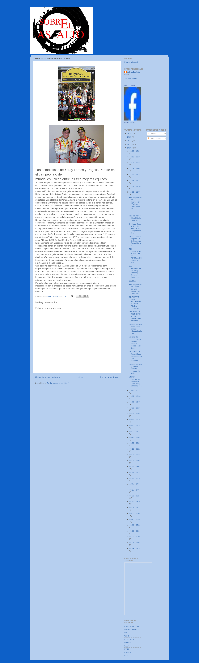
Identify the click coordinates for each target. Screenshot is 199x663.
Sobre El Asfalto (129, 85)
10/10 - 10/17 (135, 402)
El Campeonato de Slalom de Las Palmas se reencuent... (135, 288)
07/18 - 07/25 (135, 472)
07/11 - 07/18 (135, 478)
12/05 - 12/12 (135, 163)
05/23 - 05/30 (135, 519)
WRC (126, 636)
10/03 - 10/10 (135, 408)
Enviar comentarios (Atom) (58, 383)
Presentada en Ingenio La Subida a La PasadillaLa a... (135, 241)
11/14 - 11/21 (135, 180)
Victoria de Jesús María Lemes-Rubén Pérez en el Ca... (135, 342)
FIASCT (127, 652)
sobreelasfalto (133, 72)
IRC (126, 633)
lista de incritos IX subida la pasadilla (135, 218)
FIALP (127, 649)
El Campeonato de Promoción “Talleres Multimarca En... (135, 203)
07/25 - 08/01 (135, 466)
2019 (129, 133)
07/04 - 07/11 (135, 484)
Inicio (80, 377)
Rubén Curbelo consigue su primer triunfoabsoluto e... (135, 328)
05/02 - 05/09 (135, 537)
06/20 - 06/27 (135, 496)
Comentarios (154, 138)
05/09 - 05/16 (135, 531)
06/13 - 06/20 (135, 502)
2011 (129, 144)
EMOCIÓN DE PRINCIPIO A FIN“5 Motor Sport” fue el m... (135, 316)
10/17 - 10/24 (135, 396)
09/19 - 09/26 (135, 420)
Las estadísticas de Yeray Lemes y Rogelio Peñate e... (135, 271)
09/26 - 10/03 (135, 414)
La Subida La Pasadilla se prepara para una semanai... (135, 356)
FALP (126, 646)
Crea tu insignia (129, 122)
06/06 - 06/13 (135, 508)
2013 (129, 137)
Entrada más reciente (47, 377)
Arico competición (131, 629)
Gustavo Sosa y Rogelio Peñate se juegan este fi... (135, 228)
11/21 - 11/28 (135, 174)
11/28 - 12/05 (135, 169)
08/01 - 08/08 (135, 461)
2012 (129, 141)
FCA (126, 656)
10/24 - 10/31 (135, 390)
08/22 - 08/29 (135, 443)
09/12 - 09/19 (135, 425)
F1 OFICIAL (129, 639)
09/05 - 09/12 (135, 431)
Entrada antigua (109, 377)
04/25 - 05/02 (135, 543)
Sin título (132, 281)
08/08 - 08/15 (135, 455)
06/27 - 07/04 (135, 490)
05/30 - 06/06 (135, 513)
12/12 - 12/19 (135, 157)
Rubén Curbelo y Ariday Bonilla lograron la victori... (135, 368)
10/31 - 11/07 (135, 192)
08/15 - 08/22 (135, 449)
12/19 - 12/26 (135, 151)
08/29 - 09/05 (135, 437)
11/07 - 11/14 (135, 186)
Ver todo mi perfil (131, 78)
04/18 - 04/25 (135, 548)
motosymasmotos (131, 626)
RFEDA (127, 642)
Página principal (131, 62)
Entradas (152, 134)
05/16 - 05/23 (135, 525)
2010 (129, 148)
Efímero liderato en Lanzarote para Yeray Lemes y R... (135, 381)
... (130, 212)
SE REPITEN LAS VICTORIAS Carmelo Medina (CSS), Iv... (135, 302)
